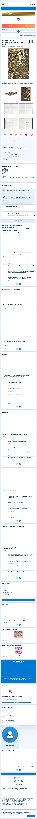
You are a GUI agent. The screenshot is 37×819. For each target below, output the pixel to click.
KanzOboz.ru (20, 789)
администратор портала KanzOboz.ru (18, 785)
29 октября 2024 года (15, 142)
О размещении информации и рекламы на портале (12, 807)
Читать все (16, 702)
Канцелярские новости (9, 629)
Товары (9, 37)
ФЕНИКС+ (23, 37)
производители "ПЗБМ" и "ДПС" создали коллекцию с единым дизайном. (18, 8)
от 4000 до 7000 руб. (7, 594)
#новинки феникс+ (24, 148)
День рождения (7, 707)
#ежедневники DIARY (9, 230)
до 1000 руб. (6, 590)
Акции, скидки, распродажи (11, 645)
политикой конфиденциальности (15, 805)
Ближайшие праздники (9, 686)
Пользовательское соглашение (23, 803)
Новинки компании (16, 37)
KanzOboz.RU (5, 773)
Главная (4, 37)
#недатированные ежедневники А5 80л (11, 148)
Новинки (5, 29)
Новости (5, 354)
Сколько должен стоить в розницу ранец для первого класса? (15, 587)
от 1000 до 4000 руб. (7, 592)
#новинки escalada (8, 227)
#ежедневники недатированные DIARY (11, 147)
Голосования (6, 583)
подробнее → (16, 178)
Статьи (4, 470)
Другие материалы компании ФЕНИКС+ (15, 526)
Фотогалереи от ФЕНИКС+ (11, 289)
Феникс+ (4, 176)
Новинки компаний (12, 144)
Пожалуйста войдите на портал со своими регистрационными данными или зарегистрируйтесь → (17, 199)
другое (4, 596)
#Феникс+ (5, 225)
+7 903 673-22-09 (18, 784)
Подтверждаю (31, 816)
